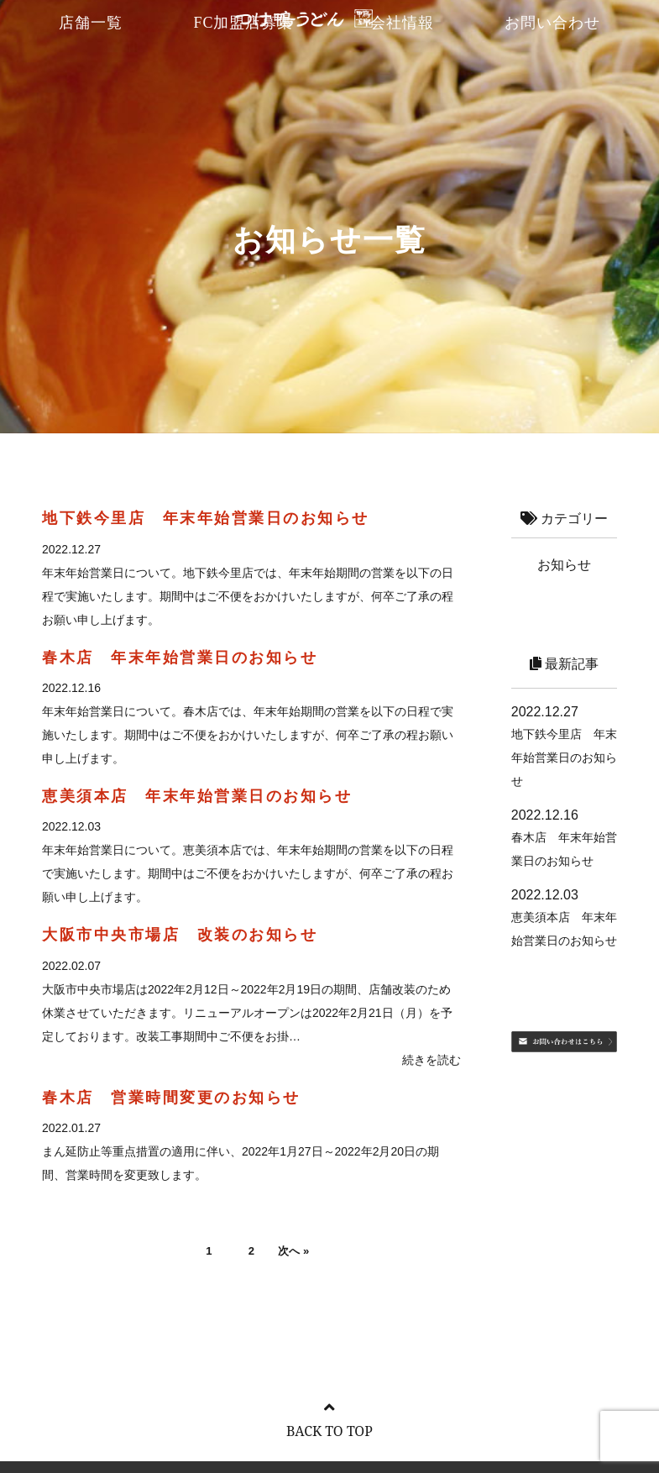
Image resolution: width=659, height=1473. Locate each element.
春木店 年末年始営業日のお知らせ (179, 657)
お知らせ (564, 565)
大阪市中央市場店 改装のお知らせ (179, 934)
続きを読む (431, 1060)
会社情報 (402, 22)
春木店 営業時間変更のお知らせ (171, 1097)
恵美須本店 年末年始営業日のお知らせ (197, 796)
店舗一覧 (91, 22)
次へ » (297, 1253)
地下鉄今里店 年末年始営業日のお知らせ (205, 518)
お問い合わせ (552, 22)
